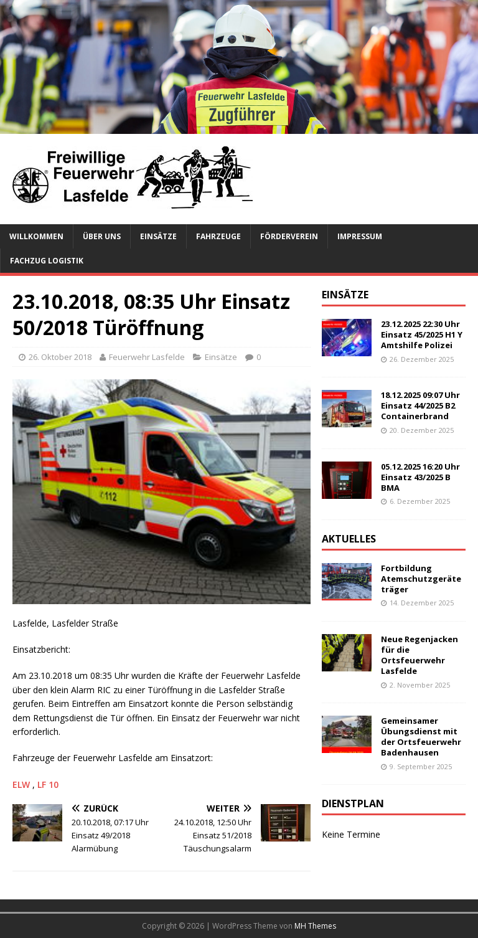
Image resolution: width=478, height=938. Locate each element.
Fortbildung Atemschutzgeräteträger (421, 578)
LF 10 (48, 784)
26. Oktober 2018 (60, 356)
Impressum (359, 236)
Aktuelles (349, 539)
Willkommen (36, 236)
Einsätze (158, 236)
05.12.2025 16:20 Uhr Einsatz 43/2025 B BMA (420, 477)
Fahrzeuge (218, 236)
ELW (22, 784)
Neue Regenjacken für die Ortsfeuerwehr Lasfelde (419, 654)
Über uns (102, 236)
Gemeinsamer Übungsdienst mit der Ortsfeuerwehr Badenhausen (421, 736)
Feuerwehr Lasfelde (147, 356)
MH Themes (315, 926)
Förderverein (289, 236)
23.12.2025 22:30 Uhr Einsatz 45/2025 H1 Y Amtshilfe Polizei (421, 334)
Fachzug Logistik (46, 260)
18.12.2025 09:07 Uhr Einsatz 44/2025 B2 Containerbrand (420, 405)
